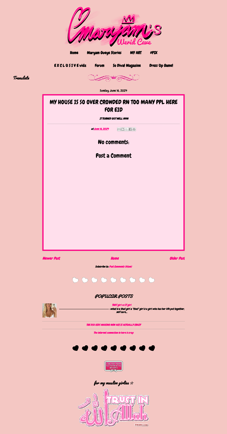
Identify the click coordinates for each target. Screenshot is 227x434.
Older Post (177, 258)
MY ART (135, 52)
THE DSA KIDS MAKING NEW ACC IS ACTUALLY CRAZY (113, 325)
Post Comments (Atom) (120, 266)
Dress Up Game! (161, 65)
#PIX (153, 52)
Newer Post (51, 258)
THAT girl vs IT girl (121, 305)
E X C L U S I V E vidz (70, 65)
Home (74, 52)
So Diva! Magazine (127, 65)
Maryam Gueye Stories (104, 52)
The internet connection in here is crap (113, 332)
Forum (99, 65)
